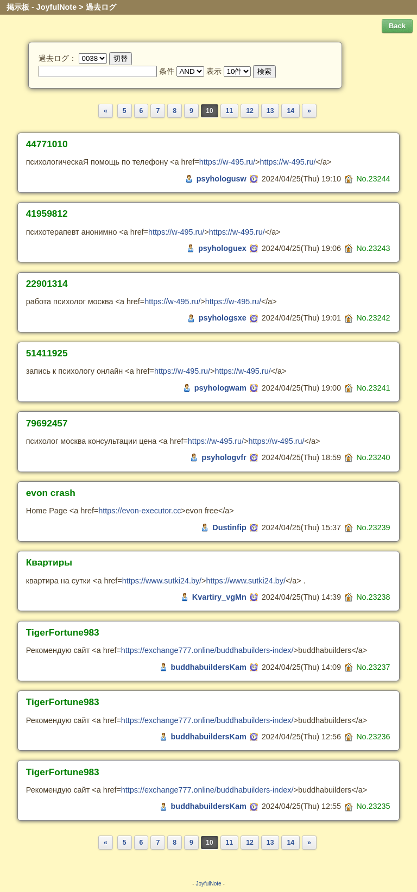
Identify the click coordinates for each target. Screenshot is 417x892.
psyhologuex (222, 248)
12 (250, 111)
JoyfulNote (208, 884)
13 (270, 111)
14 (290, 111)
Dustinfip (229, 527)
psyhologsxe (223, 317)
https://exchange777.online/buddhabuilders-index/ (207, 650)
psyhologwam (220, 388)
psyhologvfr (223, 457)
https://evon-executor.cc (139, 510)
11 (229, 111)
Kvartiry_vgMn (219, 597)
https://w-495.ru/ (227, 162)
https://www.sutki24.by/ (161, 580)
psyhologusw (222, 178)
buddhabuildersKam (209, 667)
